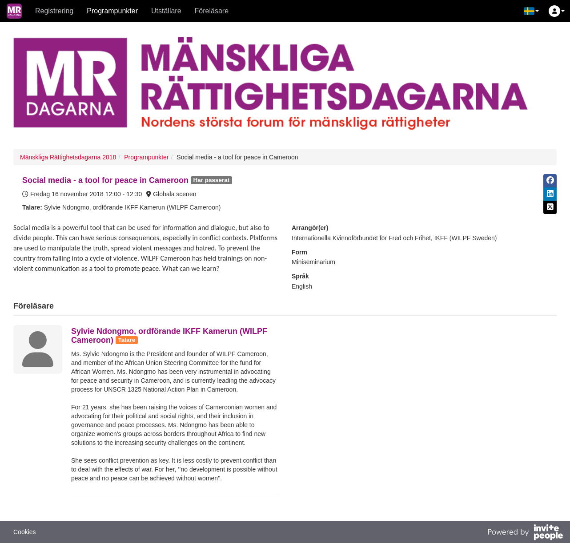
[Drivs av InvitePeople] (525, 533)
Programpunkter (112, 11)
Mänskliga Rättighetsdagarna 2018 (68, 157)
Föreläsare (212, 11)
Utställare (166, 11)
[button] (531, 11)
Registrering (54, 11)
